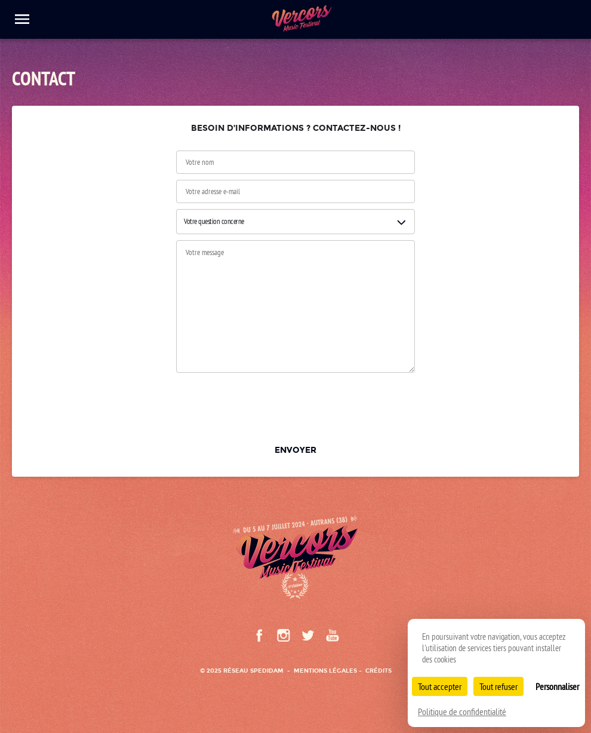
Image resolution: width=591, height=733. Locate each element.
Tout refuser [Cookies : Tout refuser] (498, 686)
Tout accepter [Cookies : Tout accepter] (439, 686)
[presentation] (295, 405)
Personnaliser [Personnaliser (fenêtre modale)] (557, 686)
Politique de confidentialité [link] (462, 711)
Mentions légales (325, 670)
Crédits (378, 670)
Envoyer (295, 449)
